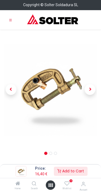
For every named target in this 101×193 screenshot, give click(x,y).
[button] (11, 89)
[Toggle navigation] (10, 20)
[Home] (17, 184)
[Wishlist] (67, 183)
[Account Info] (83, 184)
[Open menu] (50, 185)
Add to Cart (70, 171)
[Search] (34, 184)
